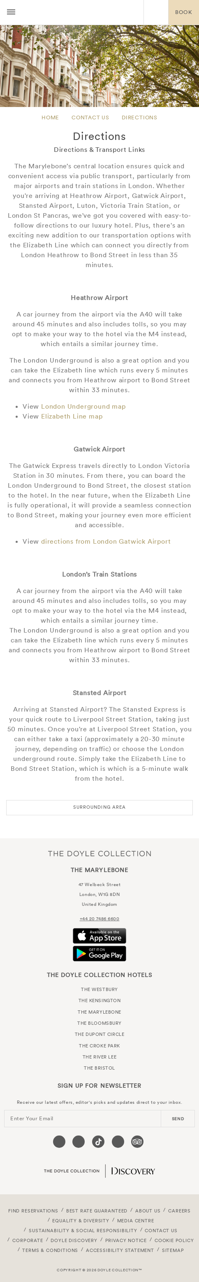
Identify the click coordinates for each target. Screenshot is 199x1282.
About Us (148, 1211)
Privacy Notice (126, 1240)
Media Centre (135, 1220)
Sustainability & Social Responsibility (83, 1230)
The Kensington (100, 1000)
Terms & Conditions (50, 1250)
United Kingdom (99, 904)
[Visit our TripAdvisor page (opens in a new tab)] (137, 1141)
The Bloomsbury (99, 1023)
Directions (139, 117)
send (178, 1119)
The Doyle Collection (99, 853)
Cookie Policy (174, 1240)
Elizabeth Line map (71, 416)
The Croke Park (99, 1045)
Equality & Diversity (80, 1220)
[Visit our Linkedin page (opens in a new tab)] (118, 1141)
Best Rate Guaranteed (97, 1211)
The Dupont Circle (99, 1034)
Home (50, 117)
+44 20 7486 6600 (100, 918)
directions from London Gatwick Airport (106, 541)
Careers (179, 1211)
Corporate (27, 1240)
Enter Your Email (31, 1118)
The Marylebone (82, 12)
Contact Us (90, 117)
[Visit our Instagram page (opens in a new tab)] (78, 1141)
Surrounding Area (99, 807)
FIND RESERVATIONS (33, 1211)
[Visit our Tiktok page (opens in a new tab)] (98, 1141)
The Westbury (99, 989)
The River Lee (99, 1057)
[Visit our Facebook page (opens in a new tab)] (59, 1141)
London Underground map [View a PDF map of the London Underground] (83, 406)
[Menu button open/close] (11, 12)
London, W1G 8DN (99, 894)
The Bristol (99, 1068)
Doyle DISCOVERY (74, 1240)
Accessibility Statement (120, 1250)
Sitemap (173, 1250)
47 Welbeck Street (99, 884)
